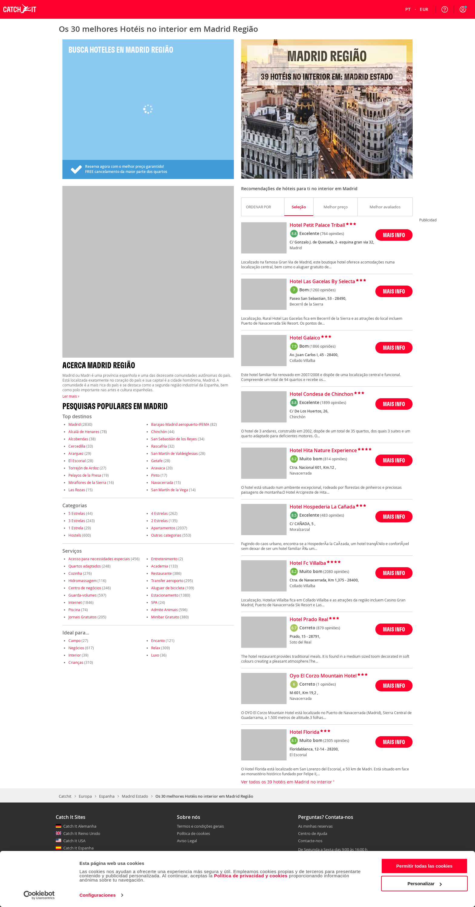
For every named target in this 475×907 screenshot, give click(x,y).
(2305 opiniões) (336, 740)
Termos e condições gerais (200, 826)
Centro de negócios (84, 587)
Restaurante (161, 573)
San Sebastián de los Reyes (174, 438)
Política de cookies (193, 833)
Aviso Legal (187, 840)
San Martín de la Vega (169, 489)
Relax (155, 647)
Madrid (74, 424)
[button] (463, 9)
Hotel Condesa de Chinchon (321, 394)
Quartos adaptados (84, 566)
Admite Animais (164, 609)
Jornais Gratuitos (82, 616)
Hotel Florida (304, 732)
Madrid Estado (135, 796)
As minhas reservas (315, 826)
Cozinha (75, 573)
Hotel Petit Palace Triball (317, 225)
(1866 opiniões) (323, 346)
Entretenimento (164, 558)
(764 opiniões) (332, 233)
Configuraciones (97, 895)
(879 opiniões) (328, 627)
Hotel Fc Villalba (308, 563)
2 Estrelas (159, 520)
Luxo (155, 655)
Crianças (75, 662)
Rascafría (159, 446)
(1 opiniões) (326, 684)
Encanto (158, 640)
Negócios (76, 647)
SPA (154, 602)
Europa (85, 796)
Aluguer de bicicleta (167, 587)
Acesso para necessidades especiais (99, 558)
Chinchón (159, 431)
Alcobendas (78, 438)
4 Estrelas (159, 513)
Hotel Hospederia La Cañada (322, 507)
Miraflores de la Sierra (87, 482)
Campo (74, 640)
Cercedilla (76, 446)
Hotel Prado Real (309, 620)
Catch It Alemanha (79, 826)
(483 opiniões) (332, 515)
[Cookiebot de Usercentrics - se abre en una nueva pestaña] (39, 895)
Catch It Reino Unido (81, 833)
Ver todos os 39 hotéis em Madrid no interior (287, 782)
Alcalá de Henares (83, 431)
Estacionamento (164, 595)
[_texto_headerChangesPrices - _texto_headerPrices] (424, 9)
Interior (74, 655)
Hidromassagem (82, 580)
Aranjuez (76, 453)
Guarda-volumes (82, 595)
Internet (75, 602)
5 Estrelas (76, 513)
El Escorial (77, 460)
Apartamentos (163, 527)
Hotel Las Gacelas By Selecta (322, 282)
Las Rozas (76, 489)
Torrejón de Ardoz (83, 467)
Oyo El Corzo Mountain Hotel (323, 676)
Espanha (107, 796)
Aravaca (158, 467)
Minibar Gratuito (165, 616)
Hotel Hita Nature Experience (323, 451)
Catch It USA (74, 840)
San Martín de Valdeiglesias (174, 453)
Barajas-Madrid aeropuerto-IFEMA (180, 424)
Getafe (157, 460)
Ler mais (70, 396)
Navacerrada (162, 482)
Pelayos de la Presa (84, 475)
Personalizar (424, 883)
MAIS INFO (394, 235)
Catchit (65, 796)
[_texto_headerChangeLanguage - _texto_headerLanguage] (408, 9)
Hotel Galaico (305, 338)
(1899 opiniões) (333, 402)
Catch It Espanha (78, 848)
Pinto (155, 475)
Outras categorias (166, 535)
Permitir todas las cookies (424, 866)
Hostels (74, 535)
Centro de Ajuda (312, 833)
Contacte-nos (310, 841)
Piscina (74, 609)
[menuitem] (408, 9)
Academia (159, 566)
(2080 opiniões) (336, 571)
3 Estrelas (76, 520)
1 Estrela (75, 527)
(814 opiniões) (335, 458)
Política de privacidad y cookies (250, 875)
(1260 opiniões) (323, 289)
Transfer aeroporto (167, 580)
